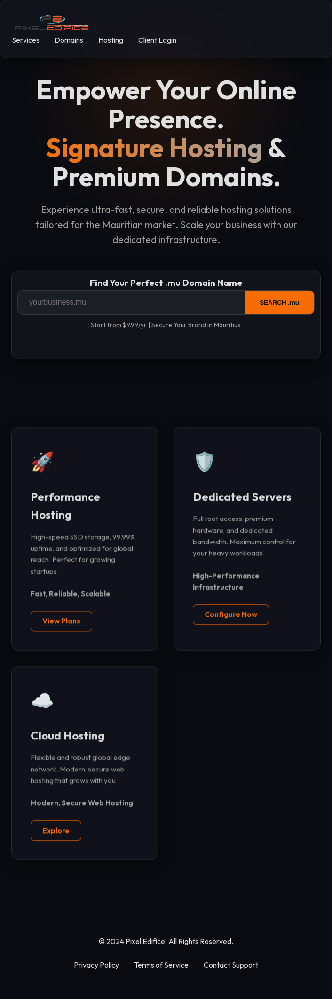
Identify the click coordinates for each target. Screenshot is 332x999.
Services (26, 40)
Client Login (157, 40)
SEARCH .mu (279, 302)
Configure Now (231, 614)
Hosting (110, 40)
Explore (56, 830)
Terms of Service (161, 964)
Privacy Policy (96, 964)
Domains (69, 40)
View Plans (61, 621)
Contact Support (231, 964)
